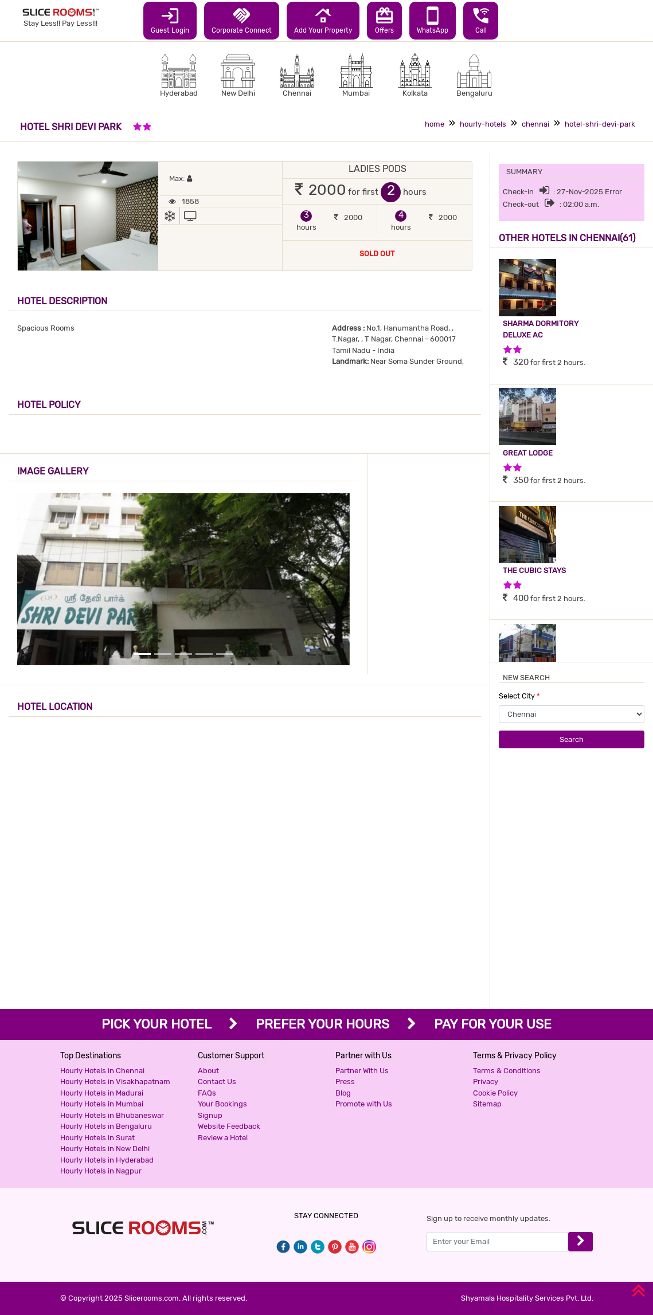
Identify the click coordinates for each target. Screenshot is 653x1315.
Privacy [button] (485, 1081)
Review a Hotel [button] (223, 1137)
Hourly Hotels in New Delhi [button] (105, 1148)
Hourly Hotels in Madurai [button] (101, 1093)
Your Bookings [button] (222, 1104)
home (434, 124)
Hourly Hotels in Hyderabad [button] (107, 1160)
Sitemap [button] (487, 1104)
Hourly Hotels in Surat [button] (97, 1137)
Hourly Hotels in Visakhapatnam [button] (115, 1081)
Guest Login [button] (170, 20)
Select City (519, 696)
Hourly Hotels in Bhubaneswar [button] (112, 1115)
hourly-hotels (483, 124)
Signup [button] (210, 1115)
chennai (535, 124)
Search (572, 739)
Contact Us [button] (217, 1081)
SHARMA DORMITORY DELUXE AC (540, 329)
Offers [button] (384, 20)
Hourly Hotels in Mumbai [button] (101, 1104)
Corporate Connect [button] (242, 20)
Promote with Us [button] (363, 1104)
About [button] (208, 1070)
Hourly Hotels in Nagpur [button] (101, 1171)
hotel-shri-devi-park (600, 124)
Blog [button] (343, 1093)
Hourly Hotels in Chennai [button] (102, 1070)
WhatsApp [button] (432, 20)
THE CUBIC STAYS (534, 570)
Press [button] (345, 1081)
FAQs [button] (207, 1093)
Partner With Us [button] (362, 1070)
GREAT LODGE (528, 453)
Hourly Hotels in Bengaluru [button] (106, 1126)
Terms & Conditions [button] (507, 1070)
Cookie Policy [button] (495, 1093)
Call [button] (481, 20)
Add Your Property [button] (323, 20)
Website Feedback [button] (229, 1126)
